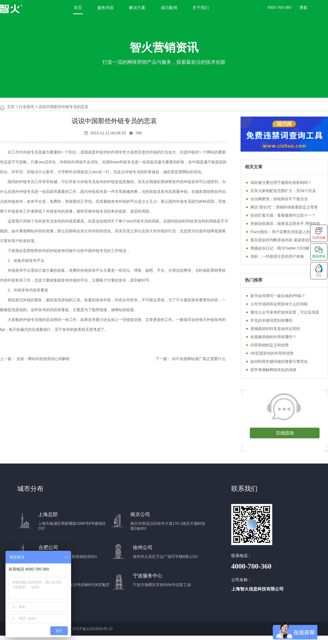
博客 (303, 7)
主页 (10, 107)
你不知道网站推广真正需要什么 (199, 359)
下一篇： (163, 359)
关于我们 (200, 7)
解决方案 (137, 7)
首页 (78, 7)
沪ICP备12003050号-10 (92, 629)
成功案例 (169, 7)
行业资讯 (26, 107)
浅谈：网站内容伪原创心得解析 (43, 359)
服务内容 (105, 7)
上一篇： (7, 359)
